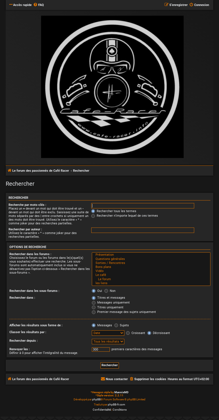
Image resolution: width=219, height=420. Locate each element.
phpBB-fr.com (116, 404)
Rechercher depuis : (23, 341)
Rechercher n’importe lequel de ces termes (124, 216)
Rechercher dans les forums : (30, 254)
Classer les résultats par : (27, 332)
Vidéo (151, 271)
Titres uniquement (107, 307)
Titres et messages (108, 298)
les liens (151, 283)
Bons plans (151, 267)
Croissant (135, 333)
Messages (102, 325)
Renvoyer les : (19, 349)
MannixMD (121, 392)
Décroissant (158, 333)
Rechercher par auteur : (25, 229)
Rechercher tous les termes (113, 211)
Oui (97, 291)
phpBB (96, 399)
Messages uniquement (111, 302)
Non (109, 291)
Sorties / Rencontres (151, 263)
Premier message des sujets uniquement (124, 312)
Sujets (121, 325)
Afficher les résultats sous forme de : (35, 325)
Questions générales (151, 259)
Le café (151, 275)
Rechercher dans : (22, 298)
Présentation (151, 255)
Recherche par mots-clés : (27, 205)
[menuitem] (38, 5)
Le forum (151, 279)
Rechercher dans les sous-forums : (34, 291)
